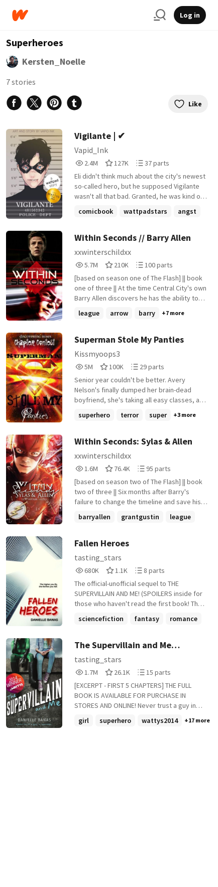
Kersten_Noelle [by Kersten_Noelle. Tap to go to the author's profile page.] (53, 61)
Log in (190, 15)
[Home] (79, 15)
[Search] (160, 15)
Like (188, 104)
